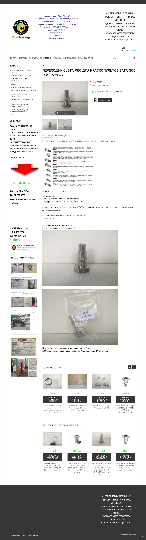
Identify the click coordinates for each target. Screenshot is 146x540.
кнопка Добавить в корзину (52, 399)
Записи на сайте (85, 58)
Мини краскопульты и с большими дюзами (23, 91)
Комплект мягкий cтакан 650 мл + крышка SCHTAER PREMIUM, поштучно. (77, 408)
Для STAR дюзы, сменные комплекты (20, 79)
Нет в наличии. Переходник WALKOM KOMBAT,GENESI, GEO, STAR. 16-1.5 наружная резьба (125, 409)
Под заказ (105, 100)
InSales (133, 535)
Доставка (23, 58)
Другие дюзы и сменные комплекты (19, 83)
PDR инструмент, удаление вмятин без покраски (20, 111)
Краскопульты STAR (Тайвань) (22, 75)
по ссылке (29, 152)
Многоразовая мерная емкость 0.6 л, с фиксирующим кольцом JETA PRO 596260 (52, 409)
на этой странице (23, 183)
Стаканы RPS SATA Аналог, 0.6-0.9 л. (22, 100)
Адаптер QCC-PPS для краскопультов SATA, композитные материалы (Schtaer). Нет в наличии (53, 467)
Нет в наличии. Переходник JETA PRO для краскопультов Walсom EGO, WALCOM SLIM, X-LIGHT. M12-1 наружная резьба (101, 469)
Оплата (13, 58)
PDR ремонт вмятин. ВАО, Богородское (58, 58)
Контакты (33, 58)
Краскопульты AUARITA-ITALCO (22, 87)
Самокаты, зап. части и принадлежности (19, 106)
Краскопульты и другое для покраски (21, 72)
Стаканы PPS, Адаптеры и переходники (20, 95)
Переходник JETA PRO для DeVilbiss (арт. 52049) (101, 407)
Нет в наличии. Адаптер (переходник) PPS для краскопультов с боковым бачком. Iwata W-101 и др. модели (77, 468)
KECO (13, 115)
